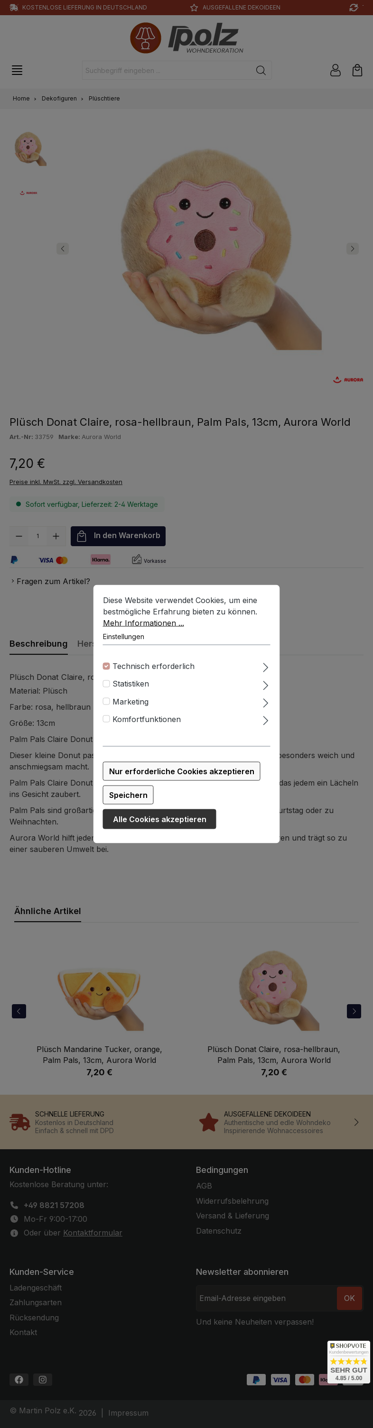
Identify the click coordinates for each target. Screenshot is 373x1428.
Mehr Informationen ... (143, 623)
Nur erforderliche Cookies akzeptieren (181, 771)
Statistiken (130, 683)
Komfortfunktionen (146, 718)
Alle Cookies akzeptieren (159, 819)
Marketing (130, 701)
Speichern (128, 795)
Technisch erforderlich (153, 666)
